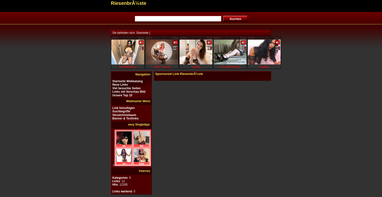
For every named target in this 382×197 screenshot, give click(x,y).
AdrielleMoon (127, 67)
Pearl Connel (161, 67)
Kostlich (264, 67)
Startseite (142, 33)
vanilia (196, 67)
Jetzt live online (128, 38)
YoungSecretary (230, 67)
